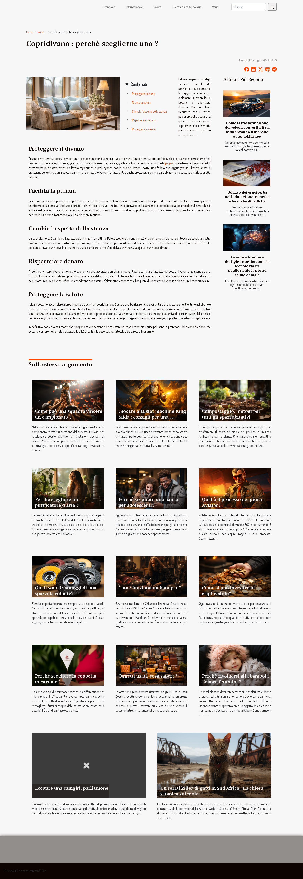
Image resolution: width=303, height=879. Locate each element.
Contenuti (138, 84)
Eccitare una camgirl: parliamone (71, 788)
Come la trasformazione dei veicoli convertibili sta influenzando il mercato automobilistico (247, 130)
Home (29, 32)
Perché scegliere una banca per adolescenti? (148, 502)
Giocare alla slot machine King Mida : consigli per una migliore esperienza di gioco (152, 417)
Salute (157, 7)
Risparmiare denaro (143, 120)
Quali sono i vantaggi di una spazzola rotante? (65, 591)
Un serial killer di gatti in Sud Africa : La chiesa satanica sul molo (211, 791)
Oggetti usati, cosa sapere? (147, 676)
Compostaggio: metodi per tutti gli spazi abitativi (231, 414)
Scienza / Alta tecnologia (186, 7)
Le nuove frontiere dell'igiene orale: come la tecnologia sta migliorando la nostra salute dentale (247, 266)
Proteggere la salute (143, 129)
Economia (109, 7)
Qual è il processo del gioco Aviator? (232, 502)
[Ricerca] (248, 7)
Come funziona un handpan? (149, 588)
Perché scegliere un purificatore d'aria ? (57, 502)
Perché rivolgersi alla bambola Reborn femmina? (235, 679)
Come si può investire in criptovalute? (228, 591)
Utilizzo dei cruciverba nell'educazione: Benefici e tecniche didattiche (247, 197)
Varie (215, 7)
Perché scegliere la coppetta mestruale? (65, 679)
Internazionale (134, 7)
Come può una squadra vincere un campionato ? (68, 414)
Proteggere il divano (143, 94)
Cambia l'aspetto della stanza (149, 111)
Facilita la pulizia (141, 102)
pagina (169, 163)
